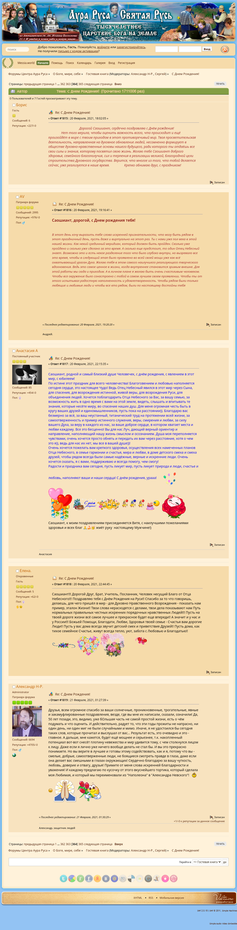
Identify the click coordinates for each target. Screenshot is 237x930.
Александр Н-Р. (142, 74)
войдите (103, 47)
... (58, 84)
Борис (21, 104)
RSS (151, 897)
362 (62, 84)
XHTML (138, 897)
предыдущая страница (39, 84)
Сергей (160, 74)
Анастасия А (27, 350)
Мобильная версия (172, 897)
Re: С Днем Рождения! (72, 112)
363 (68, 84)
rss (226, 49)
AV (22, 196)
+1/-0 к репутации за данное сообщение (199, 821)
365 (80, 84)
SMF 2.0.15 (202, 910)
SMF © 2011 (215, 910)
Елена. (25, 570)
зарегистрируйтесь (131, 47)
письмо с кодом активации (78, 51)
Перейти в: (185, 862)
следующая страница (98, 84)
